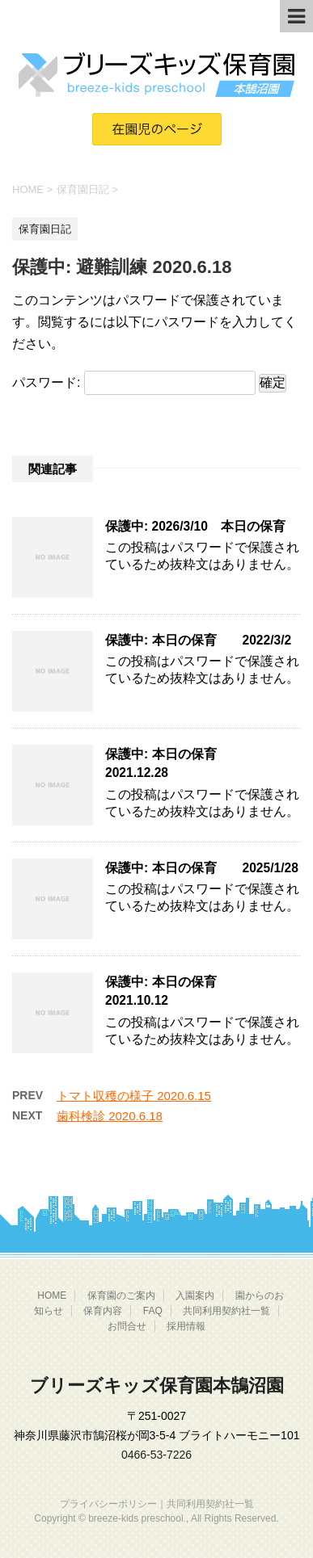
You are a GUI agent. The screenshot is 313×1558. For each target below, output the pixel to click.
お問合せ (127, 1326)
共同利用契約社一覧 (226, 1311)
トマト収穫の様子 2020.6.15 (134, 1095)
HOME (51, 1295)
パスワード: (134, 382)
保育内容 (102, 1311)
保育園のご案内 (121, 1295)
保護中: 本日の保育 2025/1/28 (201, 868)
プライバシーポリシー (108, 1504)
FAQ (153, 1311)
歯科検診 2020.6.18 (110, 1116)
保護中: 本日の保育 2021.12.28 (174, 763)
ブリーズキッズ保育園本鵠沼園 (157, 1385)
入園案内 (195, 1295)
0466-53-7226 (156, 1454)
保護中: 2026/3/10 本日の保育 (195, 526)
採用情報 (186, 1326)
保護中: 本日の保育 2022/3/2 (198, 640)
